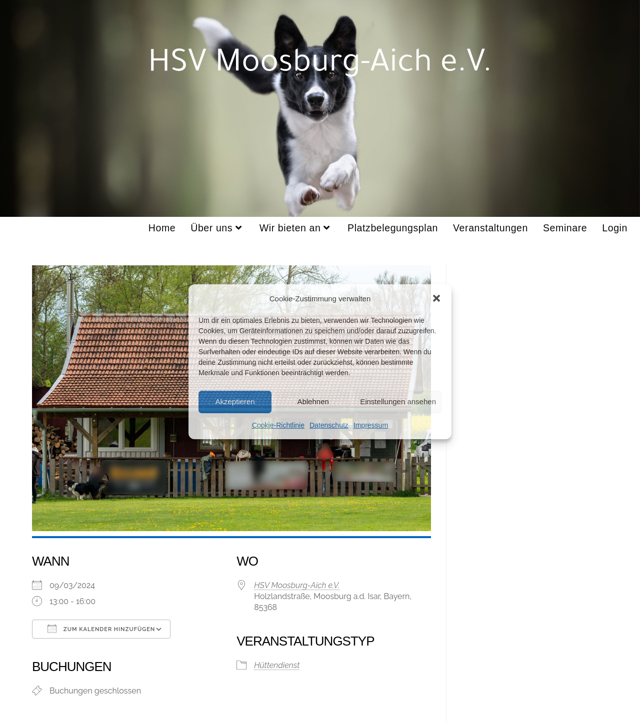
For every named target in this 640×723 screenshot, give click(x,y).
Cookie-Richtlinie (278, 425)
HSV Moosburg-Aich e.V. (297, 585)
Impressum (371, 425)
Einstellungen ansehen (398, 401)
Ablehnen (312, 401)
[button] (437, 298)
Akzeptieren (234, 401)
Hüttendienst (277, 665)
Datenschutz (329, 425)
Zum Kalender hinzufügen (101, 628)
